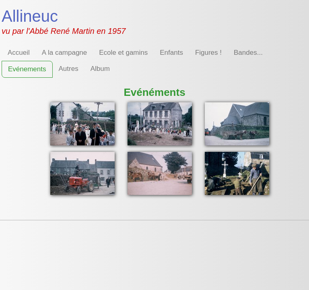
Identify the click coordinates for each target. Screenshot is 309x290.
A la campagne (64, 52)
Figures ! (208, 52)
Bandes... (248, 52)
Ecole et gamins (123, 52)
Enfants (171, 52)
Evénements (27, 69)
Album (100, 68)
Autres (68, 68)
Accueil (19, 52)
